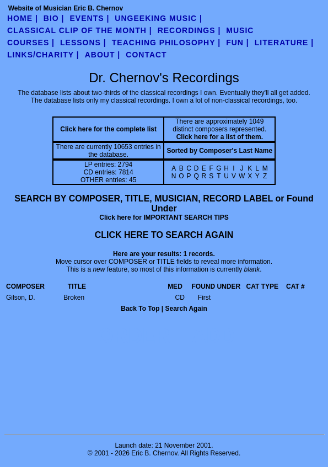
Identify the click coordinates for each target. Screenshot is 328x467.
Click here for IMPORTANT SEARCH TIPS (163, 217)
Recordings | (189, 30)
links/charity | (43, 54)
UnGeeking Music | (158, 18)
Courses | (31, 42)
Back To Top (140, 308)
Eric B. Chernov (154, 453)
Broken (73, 297)
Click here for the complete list (108, 129)
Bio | (54, 18)
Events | (90, 18)
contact (146, 54)
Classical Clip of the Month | (79, 30)
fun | (237, 42)
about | (103, 54)
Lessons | (83, 42)
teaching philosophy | (166, 42)
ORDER (134, 336)
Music (240, 30)
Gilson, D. (20, 297)
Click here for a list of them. (219, 137)
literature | (284, 42)
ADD (213, 336)
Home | (22, 18)
